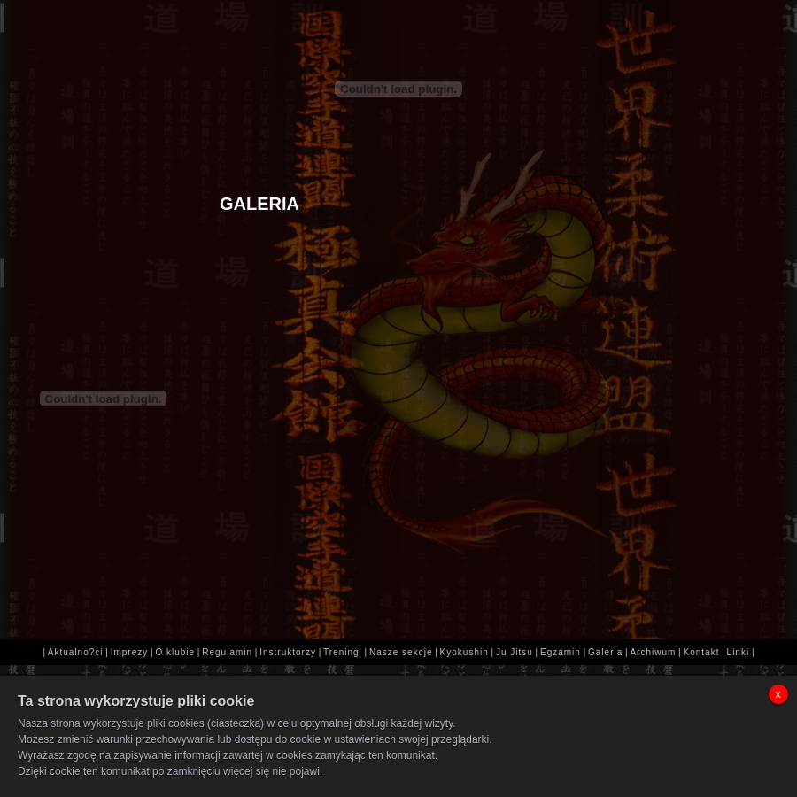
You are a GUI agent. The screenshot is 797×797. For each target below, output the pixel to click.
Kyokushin (464, 652)
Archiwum (653, 652)
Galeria (605, 652)
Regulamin (227, 652)
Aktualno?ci (76, 652)
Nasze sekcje (400, 652)
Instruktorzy (287, 652)
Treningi (342, 652)
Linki (738, 652)
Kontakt (702, 652)
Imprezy (130, 652)
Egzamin (560, 652)
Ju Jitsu (514, 652)
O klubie (175, 652)
